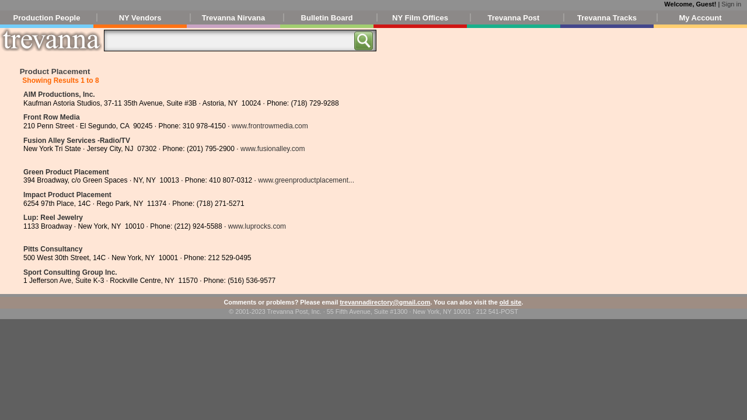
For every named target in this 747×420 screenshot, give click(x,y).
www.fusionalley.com (272, 149)
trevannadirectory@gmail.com (385, 302)
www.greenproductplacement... (306, 180)
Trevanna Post (514, 17)
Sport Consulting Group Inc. (70, 272)
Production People (47, 17)
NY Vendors (140, 17)
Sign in (731, 4)
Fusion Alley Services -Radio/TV (76, 140)
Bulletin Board (327, 17)
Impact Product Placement (67, 195)
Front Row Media (51, 117)
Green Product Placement (66, 172)
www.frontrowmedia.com (270, 126)
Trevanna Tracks (607, 17)
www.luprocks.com (257, 226)
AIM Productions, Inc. (59, 94)
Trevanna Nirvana (233, 17)
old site (511, 302)
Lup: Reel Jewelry (53, 218)
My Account (700, 17)
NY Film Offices (420, 17)
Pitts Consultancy (52, 249)
